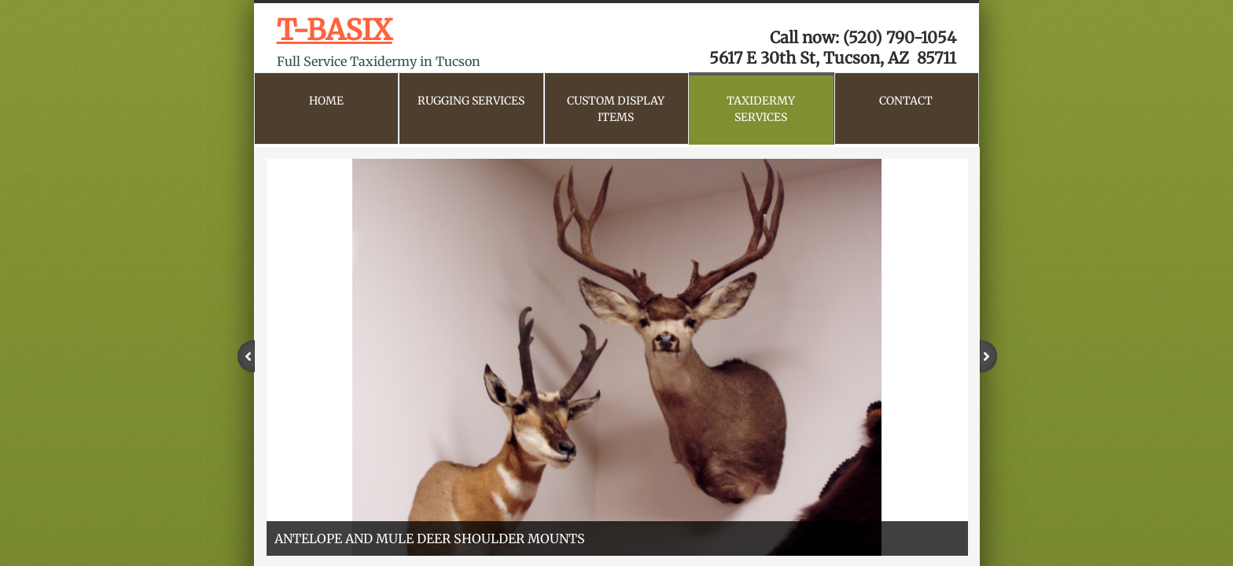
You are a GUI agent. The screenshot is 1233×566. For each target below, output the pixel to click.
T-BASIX (334, 30)
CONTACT (906, 101)
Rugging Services (471, 101)
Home (326, 101)
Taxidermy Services (761, 109)
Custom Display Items (615, 109)
